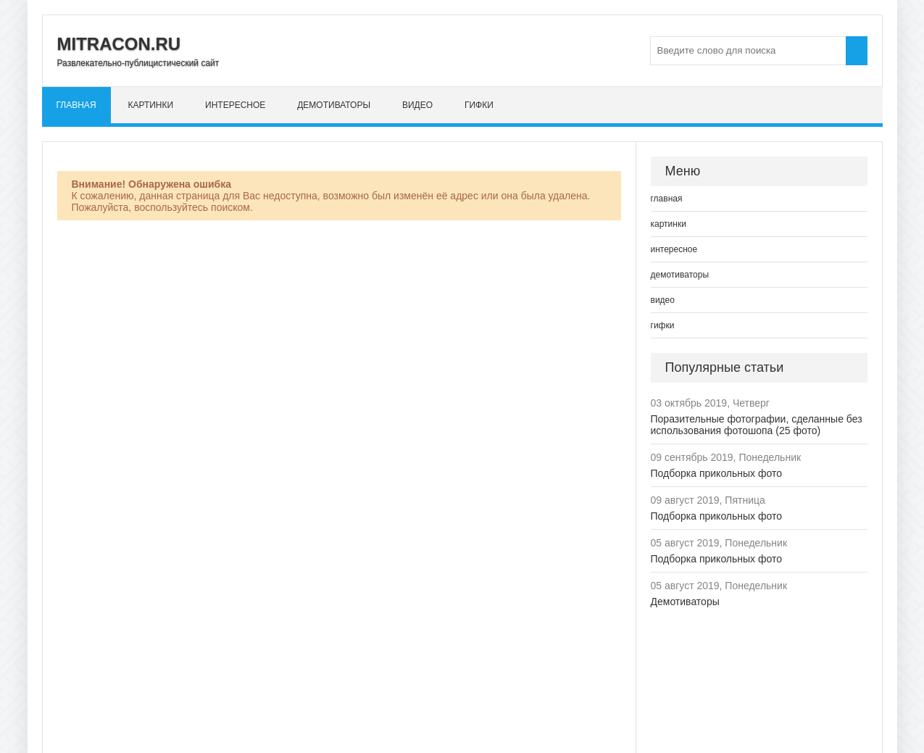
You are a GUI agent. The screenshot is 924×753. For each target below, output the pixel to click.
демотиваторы (333, 105)
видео (417, 105)
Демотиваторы (685, 601)
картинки (150, 105)
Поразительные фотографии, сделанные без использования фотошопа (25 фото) (756, 424)
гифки (479, 105)
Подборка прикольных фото (717, 473)
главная (76, 105)
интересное (235, 105)
